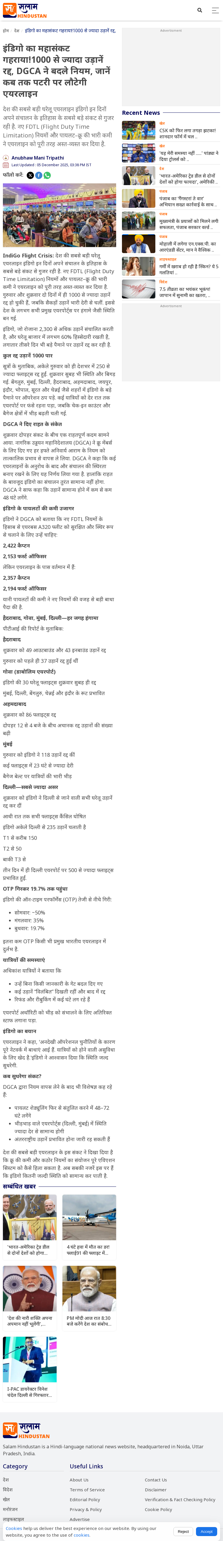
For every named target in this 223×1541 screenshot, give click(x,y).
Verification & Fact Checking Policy (180, 1499)
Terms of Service (87, 1489)
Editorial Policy (85, 1499)
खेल (6, 1499)
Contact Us (156, 1480)
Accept (207, 1531)
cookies (81, 1535)
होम (6, 30)
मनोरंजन (10, 1509)
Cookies (14, 1528)
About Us (79, 1480)
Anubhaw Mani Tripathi (38, 158)
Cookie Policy (158, 1509)
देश (16, 30)
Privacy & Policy (86, 1509)
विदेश (7, 1489)
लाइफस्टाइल (13, 1519)
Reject (183, 1531)
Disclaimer (156, 1489)
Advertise (80, 1519)
